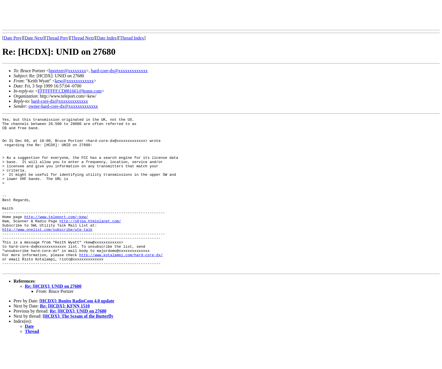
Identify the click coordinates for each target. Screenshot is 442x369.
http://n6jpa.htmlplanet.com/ (90, 242)
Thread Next (82, 38)
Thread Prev (57, 38)
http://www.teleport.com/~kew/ (56, 237)
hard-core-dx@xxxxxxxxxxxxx (119, 70)
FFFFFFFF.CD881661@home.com (69, 91)
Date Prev (13, 38)
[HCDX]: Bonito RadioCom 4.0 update (76, 331)
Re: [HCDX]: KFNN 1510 (65, 336)
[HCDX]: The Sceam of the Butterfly (78, 346)
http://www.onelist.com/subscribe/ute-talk (47, 252)
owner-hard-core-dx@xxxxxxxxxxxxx (63, 106)
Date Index (107, 38)
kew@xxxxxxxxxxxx (74, 80)
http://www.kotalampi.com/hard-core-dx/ (121, 282)
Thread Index (132, 38)
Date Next (34, 38)
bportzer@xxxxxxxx (67, 70)
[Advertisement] (104, 15)
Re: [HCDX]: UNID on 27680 (53, 316)
